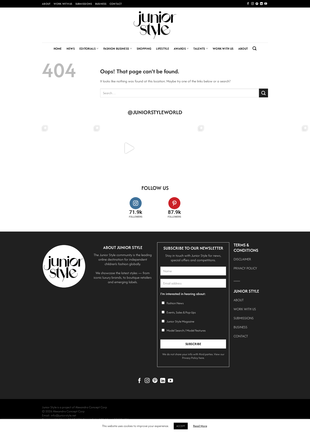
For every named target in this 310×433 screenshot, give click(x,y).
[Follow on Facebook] (248, 3)
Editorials (89, 48)
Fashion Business (117, 48)
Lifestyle (162, 48)
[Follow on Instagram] (252, 3)
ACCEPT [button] (180, 426)
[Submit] (263, 93)
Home (58, 48)
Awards (181, 48)
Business (101, 4)
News (71, 48)
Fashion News (175, 303)
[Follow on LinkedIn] (261, 3)
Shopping (144, 48)
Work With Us (63, 4)
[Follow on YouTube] (265, 3)
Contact (116, 4)
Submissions (83, 4)
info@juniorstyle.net (63, 415)
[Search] (254, 48)
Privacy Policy (190, 358)
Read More (200, 426)
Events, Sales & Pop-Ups (181, 312)
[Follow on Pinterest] (257, 3)
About (46, 4)
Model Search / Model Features (186, 330)
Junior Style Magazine (180, 321)
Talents (200, 48)
